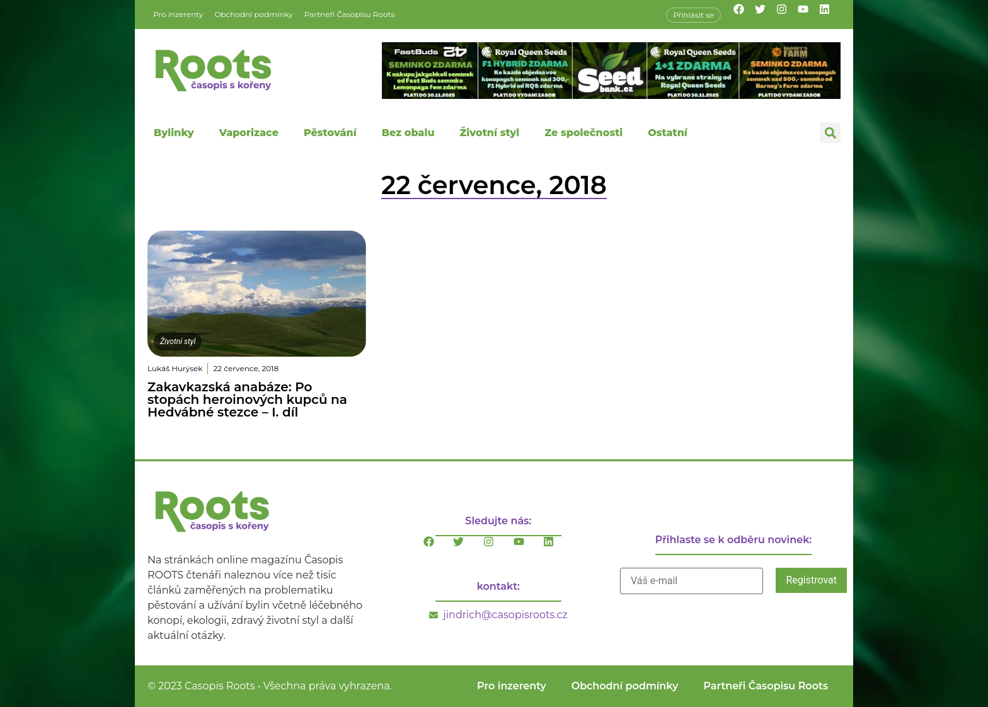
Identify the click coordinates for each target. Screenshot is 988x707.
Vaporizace (249, 133)
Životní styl (489, 133)
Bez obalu (408, 133)
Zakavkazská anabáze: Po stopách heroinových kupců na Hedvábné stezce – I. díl (247, 399)
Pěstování (330, 133)
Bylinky (174, 133)
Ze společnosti (583, 133)
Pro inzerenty (178, 14)
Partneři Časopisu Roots (349, 14)
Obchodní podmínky (253, 14)
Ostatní (667, 133)
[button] (830, 132)
